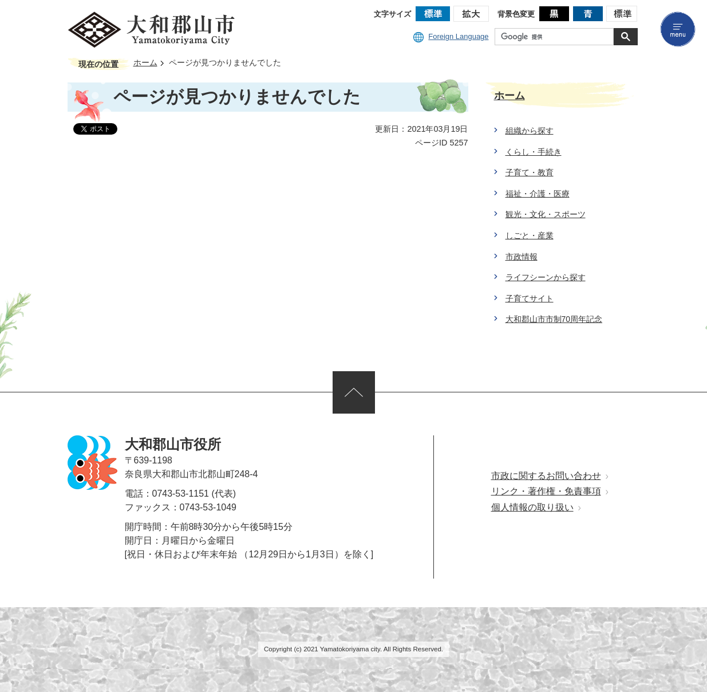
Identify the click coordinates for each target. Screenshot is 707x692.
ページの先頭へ (354, 392)
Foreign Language (450, 36)
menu (678, 29)
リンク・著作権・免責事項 (546, 491)
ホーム (145, 62)
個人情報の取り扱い (532, 507)
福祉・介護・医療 (537, 193)
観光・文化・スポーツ (545, 214)
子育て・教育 (529, 172)
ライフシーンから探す (545, 277)
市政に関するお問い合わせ (546, 476)
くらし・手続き (533, 151)
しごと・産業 (529, 235)
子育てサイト (529, 298)
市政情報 (521, 256)
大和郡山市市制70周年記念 (554, 319)
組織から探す (529, 130)
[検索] (557, 37)
